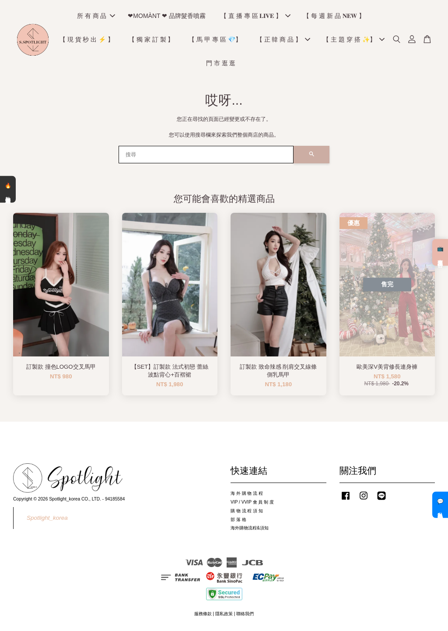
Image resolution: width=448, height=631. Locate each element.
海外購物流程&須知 (250, 527)
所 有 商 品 (96, 15)
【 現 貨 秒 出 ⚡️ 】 (87, 39)
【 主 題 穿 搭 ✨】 (353, 39)
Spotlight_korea (47, 518)
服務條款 (203, 613)
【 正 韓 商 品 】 (283, 39)
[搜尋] (206, 154)
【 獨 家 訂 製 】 (151, 39)
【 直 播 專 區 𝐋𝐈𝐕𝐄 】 (255, 15)
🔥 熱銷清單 (8, 189)
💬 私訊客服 (440, 504)
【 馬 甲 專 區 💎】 (215, 39)
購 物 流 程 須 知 (247, 510)
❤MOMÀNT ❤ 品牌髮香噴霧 (167, 15)
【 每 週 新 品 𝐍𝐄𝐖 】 (333, 15)
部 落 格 (238, 519)
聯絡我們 (245, 613)
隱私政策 (224, 613)
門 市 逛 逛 (221, 63)
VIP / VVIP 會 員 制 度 (252, 502)
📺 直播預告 (440, 252)
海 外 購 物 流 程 (247, 493)
